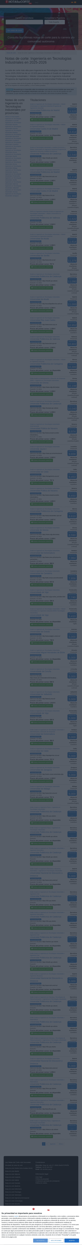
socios (16, 1216)
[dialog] (41, 1225)
